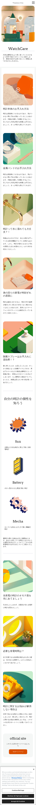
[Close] (34, 769)
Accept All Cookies (18, 801)
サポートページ (18, 752)
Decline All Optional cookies (18, 796)
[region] (18, 786)
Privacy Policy (17, 778)
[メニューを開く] (33, 2)
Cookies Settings (18, 790)
